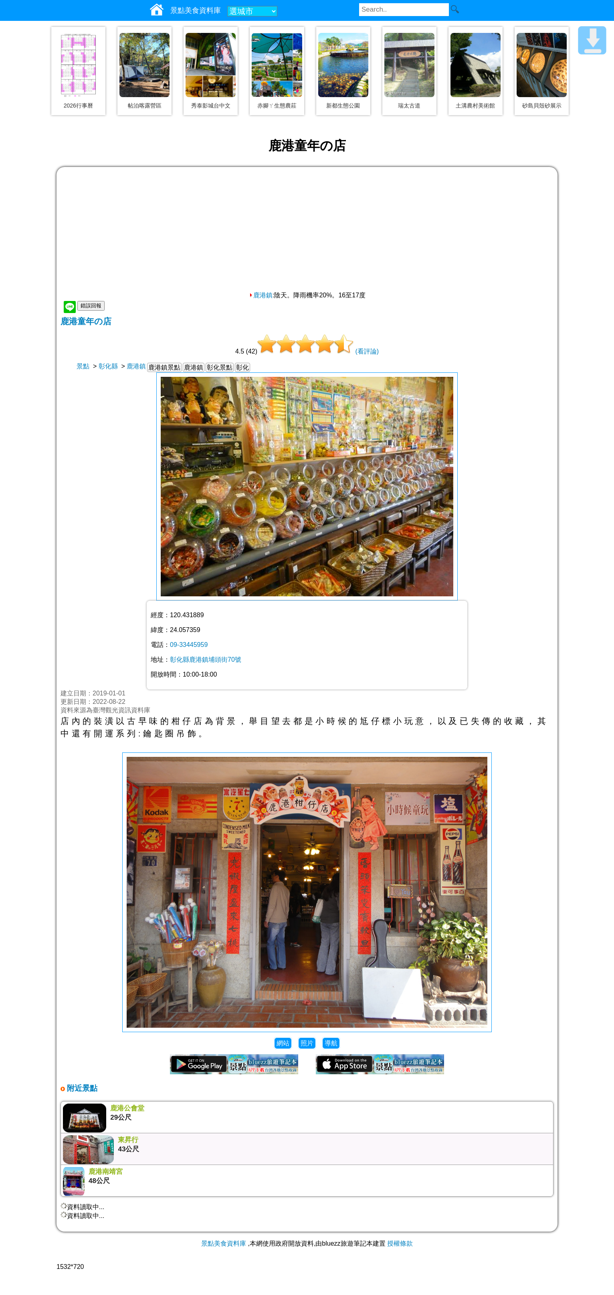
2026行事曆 (78, 105)
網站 (283, 1043)
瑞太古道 (409, 105)
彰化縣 (108, 366)
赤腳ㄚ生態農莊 (277, 105)
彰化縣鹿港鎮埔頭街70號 (205, 659)
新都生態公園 (343, 105)
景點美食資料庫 (223, 1243)
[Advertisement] (307, 231)
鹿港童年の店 (86, 321)
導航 (331, 1043)
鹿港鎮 (260, 295)
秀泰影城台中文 (210, 105)
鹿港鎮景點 (164, 367)
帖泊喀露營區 (145, 105)
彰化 (242, 367)
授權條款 (400, 1243)
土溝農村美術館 (475, 105)
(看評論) (367, 351)
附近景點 (81, 1088)
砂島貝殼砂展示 (541, 105)
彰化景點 (219, 367)
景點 (83, 366)
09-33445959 (189, 644)
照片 (307, 1043)
